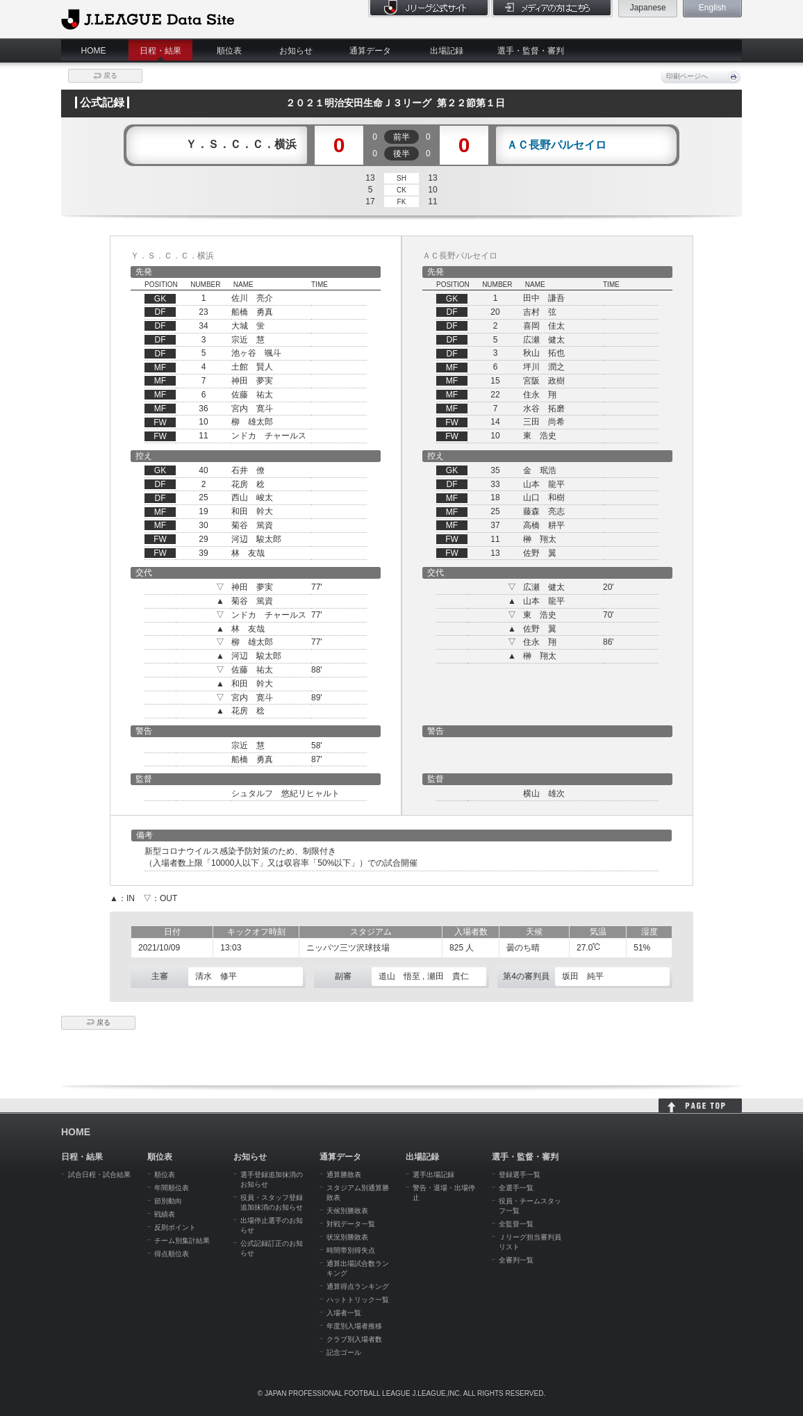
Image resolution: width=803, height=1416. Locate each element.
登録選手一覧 (519, 1174)
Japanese (648, 8)
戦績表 (164, 1214)
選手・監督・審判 (530, 51)
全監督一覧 (516, 1224)
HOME (93, 51)
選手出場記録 (433, 1174)
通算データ (370, 51)
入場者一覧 (343, 1313)
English (712, 8)
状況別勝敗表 (347, 1237)
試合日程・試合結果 (99, 1174)
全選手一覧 (516, 1188)
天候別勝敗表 (347, 1211)
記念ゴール (343, 1352)
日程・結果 (160, 51)
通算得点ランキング (357, 1286)
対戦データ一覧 (350, 1224)
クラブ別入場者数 (354, 1339)
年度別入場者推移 (354, 1326)
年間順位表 (171, 1188)
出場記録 (446, 51)
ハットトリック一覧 (357, 1299)
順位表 (229, 51)
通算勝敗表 (343, 1174)
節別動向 (168, 1201)
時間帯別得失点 (350, 1250)
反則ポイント (175, 1227)
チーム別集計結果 (182, 1240)
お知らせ (296, 51)
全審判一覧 (516, 1260)
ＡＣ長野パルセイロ (556, 145)
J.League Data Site (147, 19)
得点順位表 (171, 1254)
